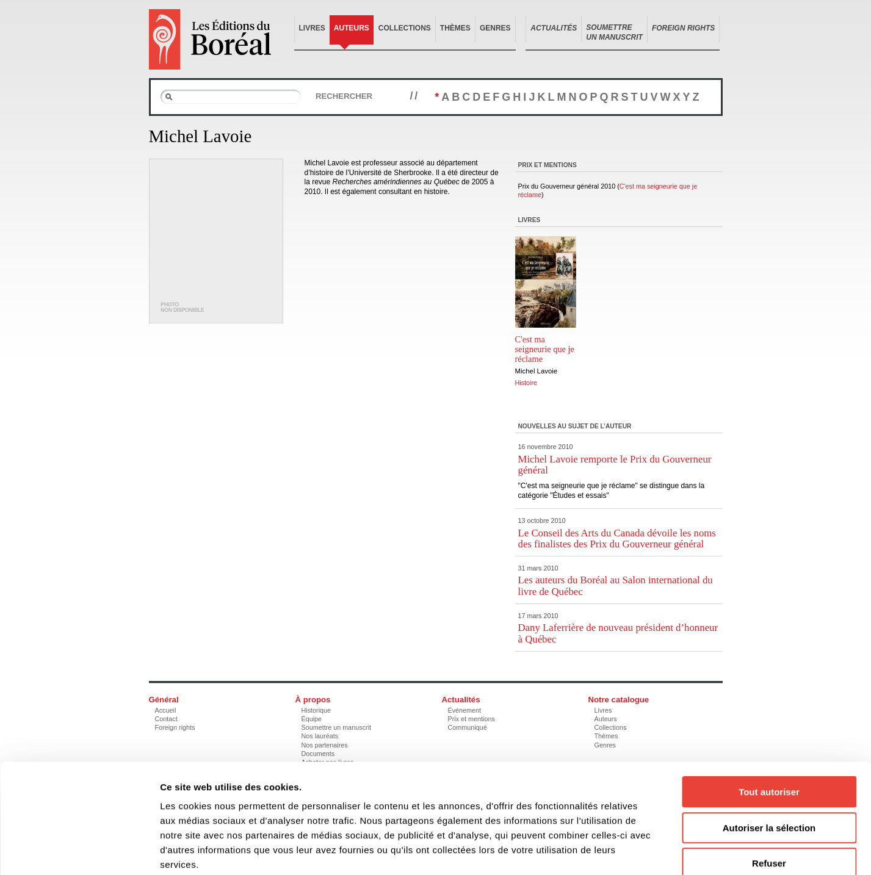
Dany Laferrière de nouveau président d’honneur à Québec (618, 633)
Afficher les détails (672, 851)
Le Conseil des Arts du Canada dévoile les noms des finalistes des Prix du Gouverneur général (617, 538)
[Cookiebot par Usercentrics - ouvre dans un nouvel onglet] (79, 851)
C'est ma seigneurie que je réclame (545, 349)
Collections (404, 28)
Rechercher (344, 96)
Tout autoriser (769, 726)
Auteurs (351, 28)
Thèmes (455, 28)
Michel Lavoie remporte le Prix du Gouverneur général (615, 464)
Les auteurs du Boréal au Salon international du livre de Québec (615, 585)
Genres (495, 28)
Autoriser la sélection (769, 762)
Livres (312, 28)
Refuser (769, 797)
